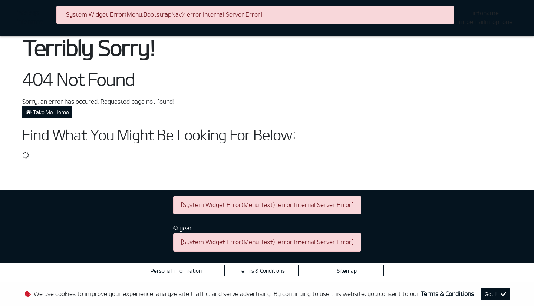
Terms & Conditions (261, 270)
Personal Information (176, 270)
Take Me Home (47, 112)
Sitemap (347, 270)
